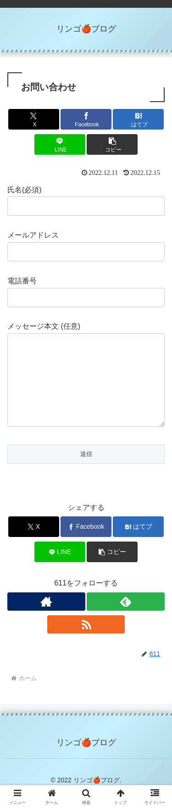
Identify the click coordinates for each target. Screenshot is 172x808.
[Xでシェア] (33, 119)
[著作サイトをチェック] (46, 620)
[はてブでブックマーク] (138, 119)
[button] (112, 144)
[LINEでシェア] (59, 144)
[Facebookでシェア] (86, 119)
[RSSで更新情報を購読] (86, 643)
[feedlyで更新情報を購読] (126, 620)
